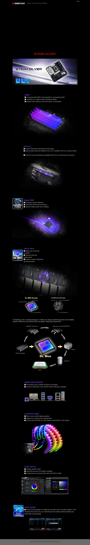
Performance (29, 3)
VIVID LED (39, 3)
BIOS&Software (44, 3)
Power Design (34, 3)
